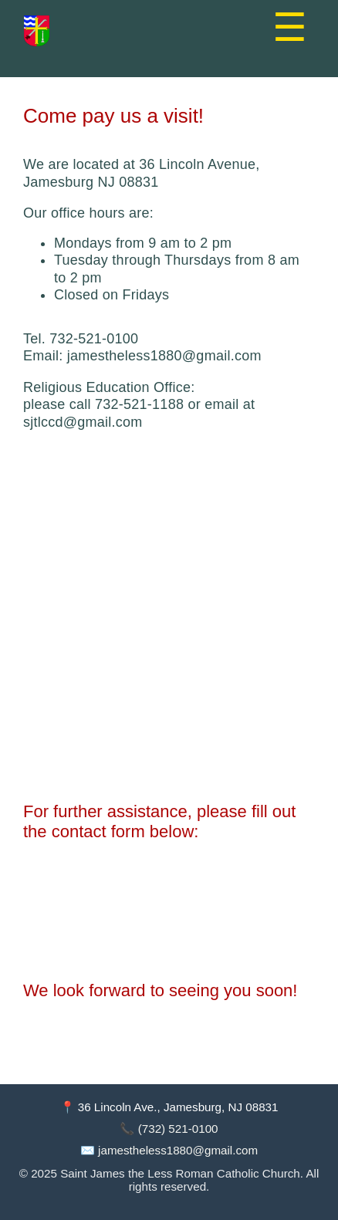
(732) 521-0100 (178, 1128)
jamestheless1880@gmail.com (178, 1150)
